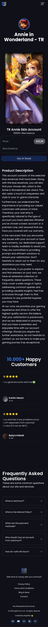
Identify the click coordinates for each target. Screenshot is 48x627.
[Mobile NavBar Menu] (43, 3)
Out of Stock (24, 158)
